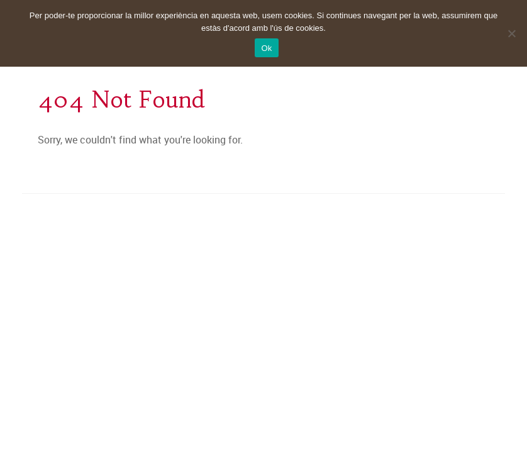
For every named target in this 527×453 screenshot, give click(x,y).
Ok (266, 48)
